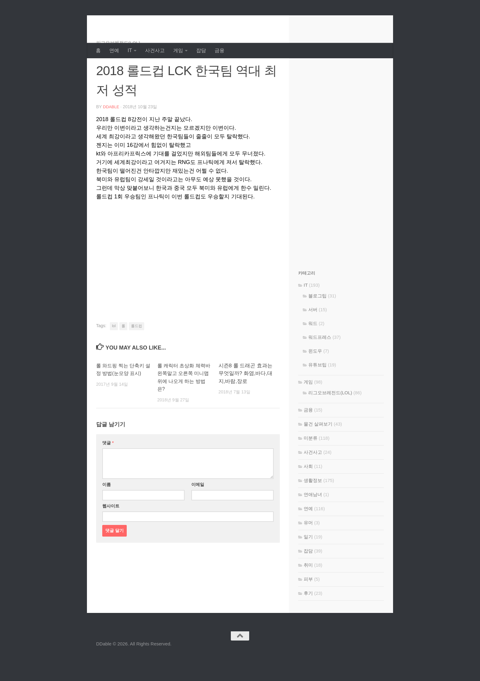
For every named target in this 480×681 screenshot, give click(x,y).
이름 (106, 508)
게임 (178, 50)
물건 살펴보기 (318, 448)
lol (114, 350)
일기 (308, 561)
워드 (312, 347)
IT (130, 50)
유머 (308, 547)
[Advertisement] (188, 277)
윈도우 (315, 375)
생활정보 (313, 504)
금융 (219, 50)
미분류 (310, 462)
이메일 (197, 508)
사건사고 (155, 50)
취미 (308, 589)
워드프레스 (319, 361)
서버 (312, 334)
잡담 (201, 50)
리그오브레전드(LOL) (120, 67)
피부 (308, 603)
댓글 (108, 467)
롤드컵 (136, 350)
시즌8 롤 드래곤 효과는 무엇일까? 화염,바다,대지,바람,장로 (246, 397)
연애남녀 (313, 519)
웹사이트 (110, 530)
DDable (118, 21)
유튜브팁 (317, 389)
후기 (308, 617)
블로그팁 (317, 320)
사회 (308, 490)
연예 (114, 50)
